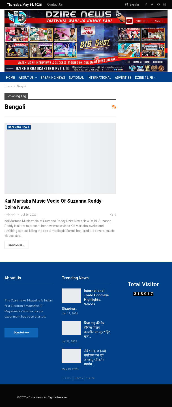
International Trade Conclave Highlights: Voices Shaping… (85, 300)
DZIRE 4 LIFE (144, 77)
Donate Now (21, 332)
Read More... (16, 245)
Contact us (55, 4)
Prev (67, 378)
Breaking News (53, 77)
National (76, 77)
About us (26, 77)
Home (10, 77)
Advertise (123, 77)
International (99, 77)
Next (79, 378)
